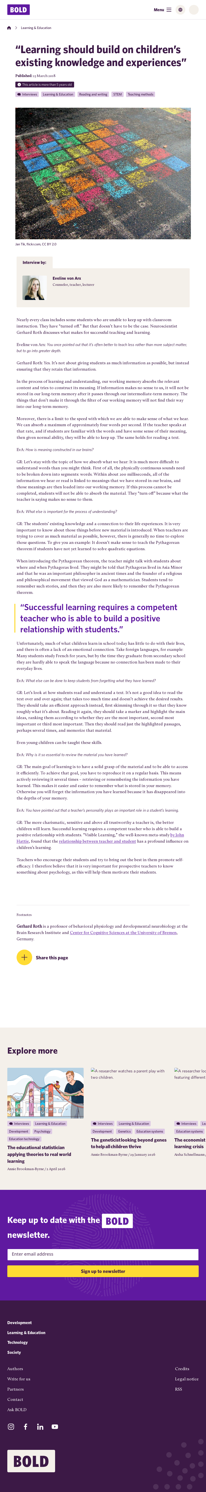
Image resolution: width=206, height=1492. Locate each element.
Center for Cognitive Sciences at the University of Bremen (123, 933)
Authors (15, 1369)
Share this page (52, 957)
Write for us (18, 1379)
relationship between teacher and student (97, 841)
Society (14, 1352)
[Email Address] (103, 1255)
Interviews (29, 94)
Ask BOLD (17, 1410)
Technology (17, 1342)
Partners (15, 1389)
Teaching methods (140, 94)
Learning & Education (35, 28)
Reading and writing (93, 94)
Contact (15, 1399)
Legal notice (187, 1379)
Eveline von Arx (67, 278)
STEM (117, 94)
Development (19, 1322)
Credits (182, 1369)
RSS (178, 1389)
